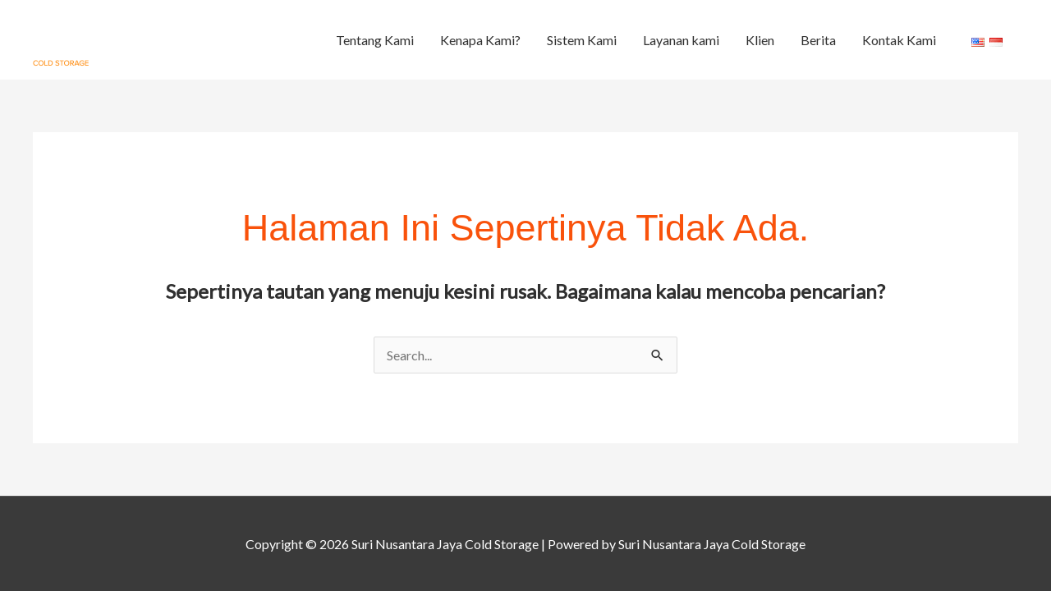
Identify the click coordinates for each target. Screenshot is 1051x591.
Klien (760, 40)
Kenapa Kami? (480, 40)
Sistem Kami (582, 40)
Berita (818, 40)
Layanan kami (681, 40)
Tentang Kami (375, 40)
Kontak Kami (899, 40)
